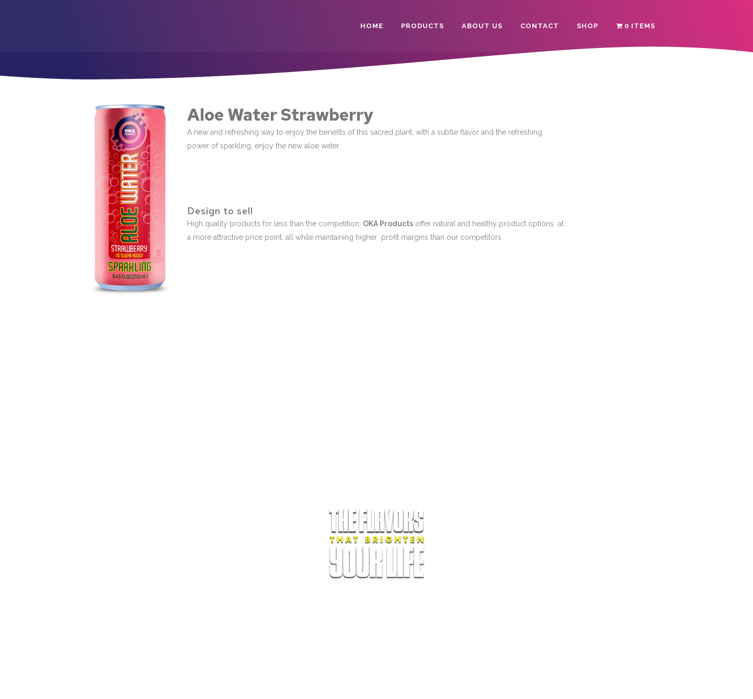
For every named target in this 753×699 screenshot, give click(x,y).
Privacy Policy (381, 682)
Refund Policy (434, 682)
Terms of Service (323, 682)
